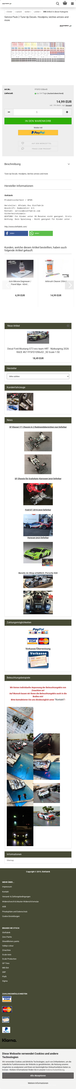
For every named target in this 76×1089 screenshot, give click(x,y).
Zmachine (6, 950)
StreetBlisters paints (10, 941)
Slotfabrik (6, 932)
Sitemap (10, 860)
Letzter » (37, 12)
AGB (4, 906)
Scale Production (9, 959)
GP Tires (5, 963)
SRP (4, 972)
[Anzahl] (38, 112)
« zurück (18, 12)
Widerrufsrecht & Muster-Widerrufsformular (20, 901)
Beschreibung (12, 164)
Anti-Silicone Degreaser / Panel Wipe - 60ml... (20, 282)
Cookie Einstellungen (11, 916)
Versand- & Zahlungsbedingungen (16, 896)
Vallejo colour (7, 946)
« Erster (9, 12)
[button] (8, 112)
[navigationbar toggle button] (72, 3)
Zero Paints (7, 937)
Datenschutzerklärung (55, 1070)
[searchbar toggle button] (57, 3)
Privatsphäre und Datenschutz (14, 911)
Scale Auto (6, 954)
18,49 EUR (38, 358)
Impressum (7, 887)
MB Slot (5, 968)
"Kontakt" (59, 699)
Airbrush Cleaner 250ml (56, 281)
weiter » (28, 12)
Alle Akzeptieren (38, 1075)
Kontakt (5, 892)
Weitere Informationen (38, 1083)
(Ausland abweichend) (55, 93)
